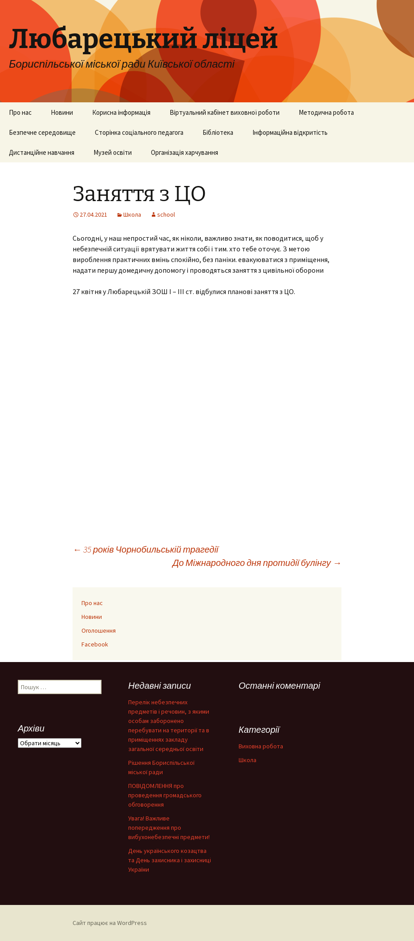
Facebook (94, 644)
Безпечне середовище (42, 132)
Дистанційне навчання (41, 152)
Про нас (20, 112)
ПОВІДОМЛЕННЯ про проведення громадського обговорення (165, 795)
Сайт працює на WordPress (110, 923)
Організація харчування (184, 152)
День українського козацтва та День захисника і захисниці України (169, 860)
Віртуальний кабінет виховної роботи (225, 112)
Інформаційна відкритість (290, 132)
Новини (62, 112)
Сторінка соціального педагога (139, 132)
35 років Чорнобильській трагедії (145, 549)
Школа (132, 214)
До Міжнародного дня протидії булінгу (257, 562)
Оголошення (98, 630)
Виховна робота (261, 746)
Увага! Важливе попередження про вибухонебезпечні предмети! (169, 827)
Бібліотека (218, 132)
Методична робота (326, 112)
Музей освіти (112, 152)
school (166, 214)
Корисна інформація (121, 112)
